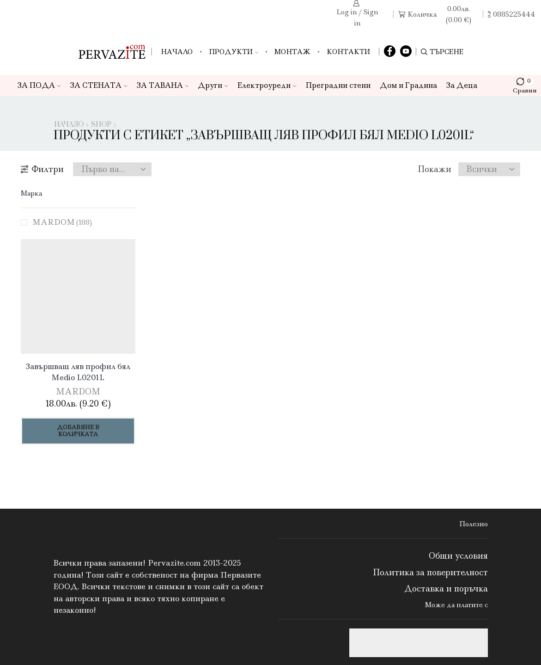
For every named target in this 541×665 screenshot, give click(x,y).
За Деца (461, 85)
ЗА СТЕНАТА (99, 85)
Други (213, 85)
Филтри (42, 169)
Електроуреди (267, 85)
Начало (177, 51)
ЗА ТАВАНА (163, 85)
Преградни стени (338, 85)
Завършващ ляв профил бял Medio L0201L (78, 371)
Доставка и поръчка (446, 588)
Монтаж (292, 51)
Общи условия (458, 555)
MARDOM (62, 222)
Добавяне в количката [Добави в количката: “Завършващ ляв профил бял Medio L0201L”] (78, 430)
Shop (101, 125)
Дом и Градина (408, 85)
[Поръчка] (112, 169)
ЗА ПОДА (39, 85)
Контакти (348, 51)
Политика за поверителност (430, 572)
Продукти (233, 51)
